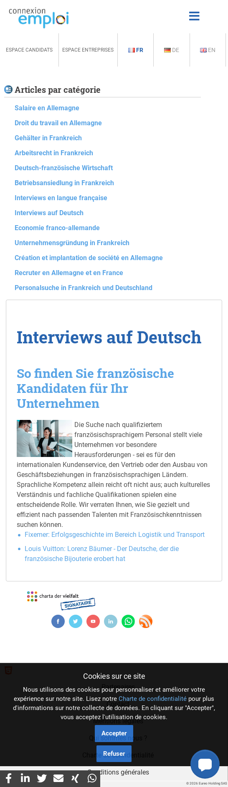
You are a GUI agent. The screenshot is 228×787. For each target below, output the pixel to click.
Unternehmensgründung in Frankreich (72, 243)
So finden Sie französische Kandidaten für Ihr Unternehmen (95, 388)
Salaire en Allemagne (47, 108)
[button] (205, 764)
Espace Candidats (29, 50)
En (207, 50)
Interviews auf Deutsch (49, 213)
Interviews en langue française (61, 198)
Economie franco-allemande (57, 228)
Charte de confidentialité (153, 699)
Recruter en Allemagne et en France (69, 273)
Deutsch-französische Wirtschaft (64, 168)
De (171, 50)
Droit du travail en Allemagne (58, 123)
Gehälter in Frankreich (48, 138)
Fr (135, 50)
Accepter (114, 733)
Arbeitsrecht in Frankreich (54, 153)
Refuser (114, 753)
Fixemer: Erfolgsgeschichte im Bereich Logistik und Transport (115, 535)
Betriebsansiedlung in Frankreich (64, 183)
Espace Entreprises (88, 50)
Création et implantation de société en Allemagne (89, 258)
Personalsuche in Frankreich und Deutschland (83, 288)
